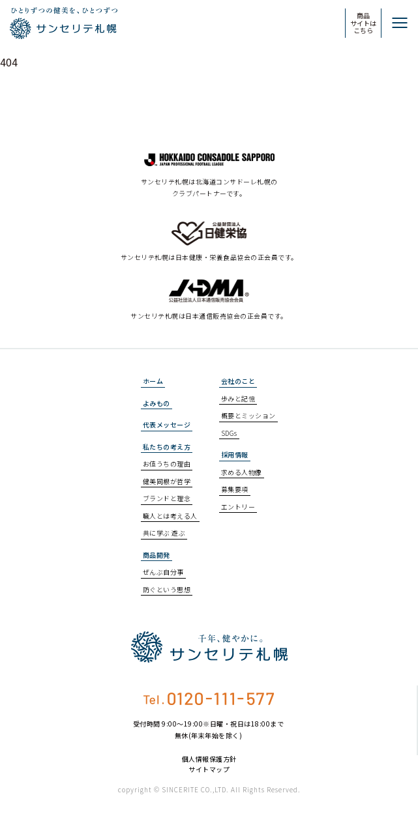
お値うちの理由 (167, 463)
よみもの (156, 403)
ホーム (153, 381)
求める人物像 (241, 472)
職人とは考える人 (170, 516)
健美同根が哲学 (167, 481)
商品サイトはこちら (363, 22)
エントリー (238, 506)
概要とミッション (248, 415)
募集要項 (234, 489)
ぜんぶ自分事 (163, 572)
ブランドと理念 (167, 498)
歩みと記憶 (238, 398)
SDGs (229, 433)
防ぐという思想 (167, 589)
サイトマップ (209, 769)
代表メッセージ (167, 424)
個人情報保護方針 (209, 759)
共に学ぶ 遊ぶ (164, 533)
